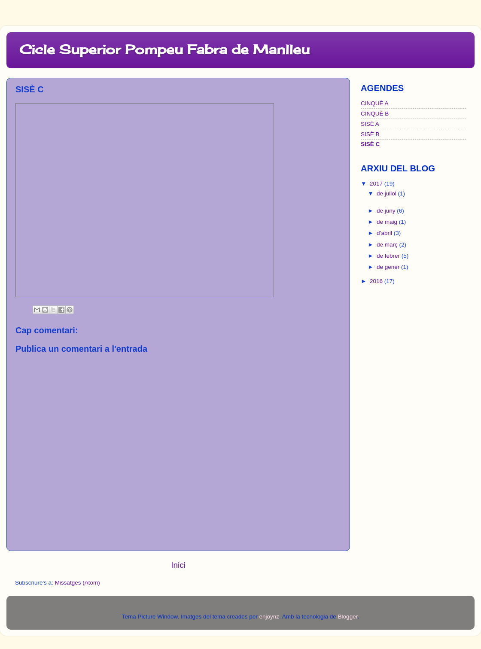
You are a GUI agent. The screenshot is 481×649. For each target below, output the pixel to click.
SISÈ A (370, 124)
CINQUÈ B (375, 113)
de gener (389, 267)
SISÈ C (370, 144)
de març (388, 244)
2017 (377, 183)
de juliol (387, 193)
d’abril (385, 233)
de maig (388, 222)
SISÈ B (370, 134)
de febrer (389, 256)
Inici (178, 565)
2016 (377, 281)
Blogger (348, 616)
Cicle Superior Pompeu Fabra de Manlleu (164, 49)
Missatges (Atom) (77, 582)
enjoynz (269, 616)
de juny (387, 210)
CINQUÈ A (375, 103)
